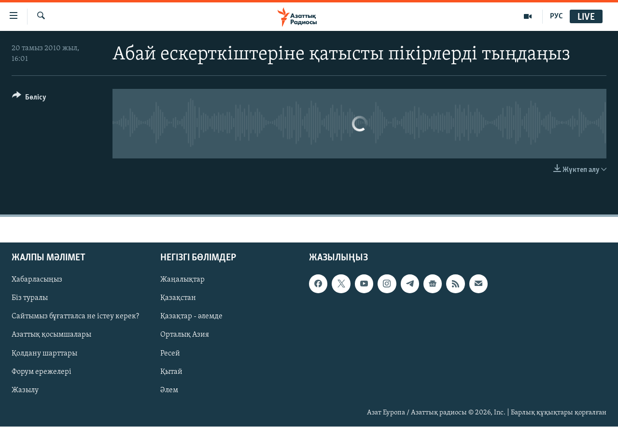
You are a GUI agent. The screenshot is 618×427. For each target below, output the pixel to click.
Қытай (171, 372)
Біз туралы (30, 298)
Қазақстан (178, 298)
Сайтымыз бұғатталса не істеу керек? (75, 317)
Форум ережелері (41, 372)
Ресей (170, 353)
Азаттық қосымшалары (51, 335)
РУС (556, 16)
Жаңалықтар (182, 280)
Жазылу (25, 390)
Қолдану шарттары (44, 353)
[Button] (29, 99)
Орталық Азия (184, 335)
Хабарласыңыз (37, 280)
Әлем (169, 390)
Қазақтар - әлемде (191, 317)
